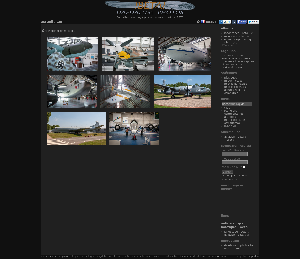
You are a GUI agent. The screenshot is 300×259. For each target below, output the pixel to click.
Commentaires (233, 113)
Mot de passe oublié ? (235, 175)
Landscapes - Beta (236, 33)
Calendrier (231, 92)
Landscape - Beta (235, 231)
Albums (227, 28)
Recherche (231, 110)
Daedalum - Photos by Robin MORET (239, 247)
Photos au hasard (236, 83)
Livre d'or (230, 125)
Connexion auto (233, 167)
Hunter (239, 61)
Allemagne (228, 58)
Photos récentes (235, 86)
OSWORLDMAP (232, 122)
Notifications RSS (234, 119)
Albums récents (234, 89)
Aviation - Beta (234, 36)
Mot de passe (231, 158)
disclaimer (221, 256)
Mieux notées (233, 80)
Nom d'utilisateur (233, 150)
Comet (235, 64)
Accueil (47, 22)
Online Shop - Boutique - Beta (234, 225)
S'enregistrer (229, 179)
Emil (238, 58)
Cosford (226, 55)
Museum (239, 67)
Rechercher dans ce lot (60, 30)
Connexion (47, 256)
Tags (227, 107)
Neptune (249, 61)
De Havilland (232, 65)
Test (229, 139)
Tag (59, 22)
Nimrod (226, 64)
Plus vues (230, 77)
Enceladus (238, 55)
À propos (230, 116)
